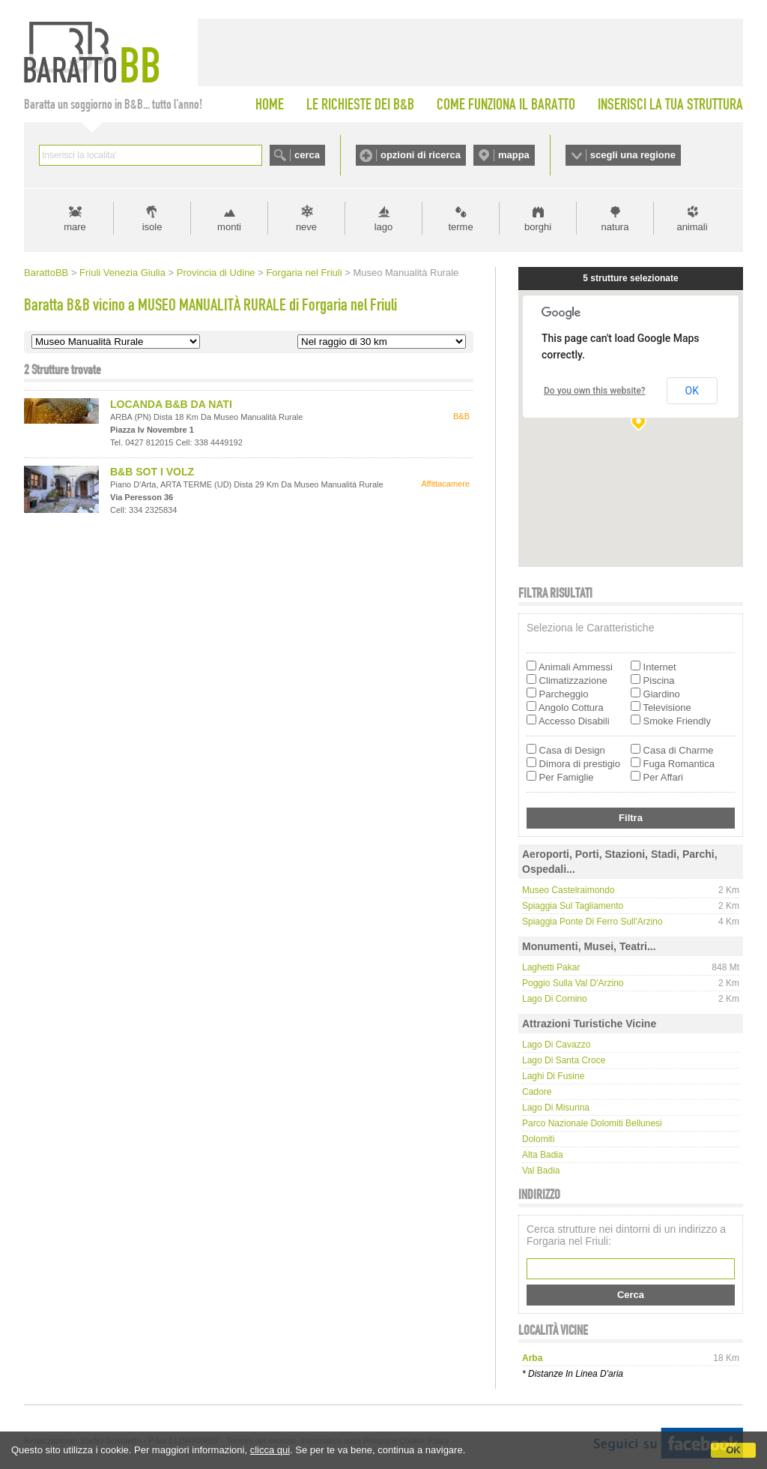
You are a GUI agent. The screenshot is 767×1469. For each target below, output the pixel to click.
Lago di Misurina (555, 1107)
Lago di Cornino (554, 999)
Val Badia (541, 1170)
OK (733, 1450)
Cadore (536, 1092)
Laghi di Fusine (553, 1076)
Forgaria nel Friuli (304, 272)
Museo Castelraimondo (568, 890)
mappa (514, 154)
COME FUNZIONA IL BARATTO (506, 104)
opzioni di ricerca (421, 154)
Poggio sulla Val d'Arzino (572, 983)
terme (460, 226)
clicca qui (270, 1450)
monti (229, 226)
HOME (269, 104)
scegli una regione (633, 154)
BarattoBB (46, 272)
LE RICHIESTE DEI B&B (360, 104)
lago (384, 226)
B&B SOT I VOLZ (152, 472)
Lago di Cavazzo (556, 1044)
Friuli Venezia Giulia (122, 272)
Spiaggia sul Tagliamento (572, 906)
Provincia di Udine (216, 272)
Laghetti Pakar (551, 967)
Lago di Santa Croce (563, 1060)
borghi (537, 226)
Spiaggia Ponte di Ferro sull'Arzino (592, 921)
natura (615, 226)
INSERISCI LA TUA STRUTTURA (670, 104)
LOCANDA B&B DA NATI (171, 404)
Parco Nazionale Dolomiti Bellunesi (592, 1123)
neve (306, 226)
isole (152, 226)
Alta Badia (542, 1155)
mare (75, 226)
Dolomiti (538, 1139)
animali (691, 226)
